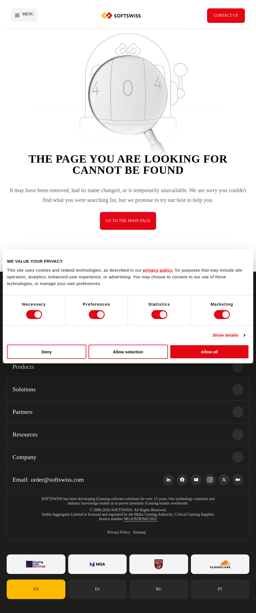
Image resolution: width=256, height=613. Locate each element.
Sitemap (139, 532)
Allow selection (128, 351)
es (97, 589)
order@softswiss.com (57, 479)
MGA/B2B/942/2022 (140, 519)
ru (158, 589)
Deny (46, 351)
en (36, 589)
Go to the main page (128, 221)
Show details (225, 335)
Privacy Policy (118, 532)
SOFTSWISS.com (121, 15)
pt (220, 589)
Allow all (209, 351)
